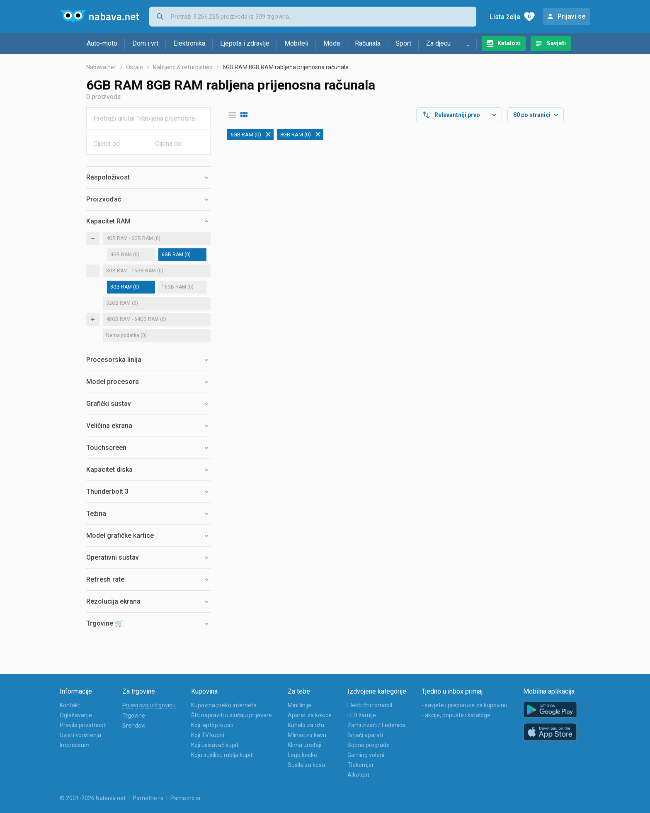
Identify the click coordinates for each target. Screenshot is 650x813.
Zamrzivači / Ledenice (376, 725)
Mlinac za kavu (307, 735)
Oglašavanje (76, 715)
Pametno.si (185, 798)
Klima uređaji (304, 745)
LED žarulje (361, 715)
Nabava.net (101, 67)
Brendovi (134, 725)
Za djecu (438, 43)
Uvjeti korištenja (80, 735)
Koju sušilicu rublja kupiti (222, 755)
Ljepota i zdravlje (244, 43)
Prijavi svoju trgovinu (149, 705)
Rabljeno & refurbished (183, 67)
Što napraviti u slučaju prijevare (231, 715)
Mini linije (299, 705)
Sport (403, 43)
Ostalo (134, 67)
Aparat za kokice (310, 715)
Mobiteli (296, 43)
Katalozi (509, 43)
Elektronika (189, 43)
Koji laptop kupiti (212, 725)
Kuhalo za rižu (306, 725)
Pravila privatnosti (83, 725)
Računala (368, 43)
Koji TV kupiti (207, 735)
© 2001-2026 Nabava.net (93, 798)
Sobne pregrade (368, 745)
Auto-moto (102, 43)
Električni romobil (369, 705)
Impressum (75, 745)
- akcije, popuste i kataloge (456, 715)
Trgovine (133, 715)
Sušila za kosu (306, 765)
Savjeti (556, 43)
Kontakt (70, 705)
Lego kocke (302, 755)
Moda (331, 43)
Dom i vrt (145, 43)
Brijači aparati (365, 735)
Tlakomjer (360, 765)
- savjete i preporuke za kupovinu (464, 705)
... (467, 43)
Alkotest (358, 775)
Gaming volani (365, 755)
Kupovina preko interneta (224, 705)
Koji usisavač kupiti (215, 745)
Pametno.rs (148, 798)
